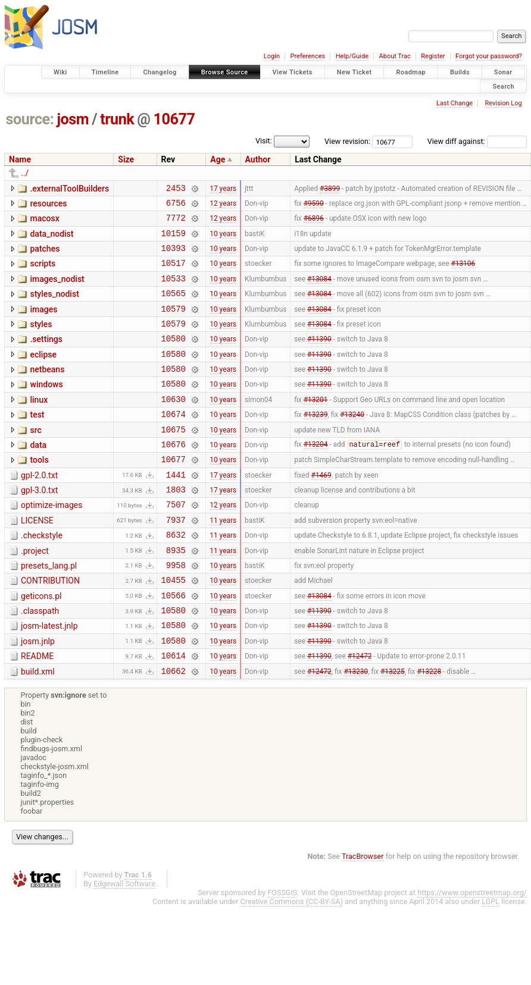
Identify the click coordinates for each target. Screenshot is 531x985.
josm (73, 119)
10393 (173, 256)
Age (217, 159)
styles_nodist (54, 306)
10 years (223, 240)
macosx (44, 222)
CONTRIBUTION (50, 627)
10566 (173, 645)
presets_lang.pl (49, 610)
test (37, 441)
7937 (176, 560)
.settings (46, 357)
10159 (173, 240)
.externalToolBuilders (69, 188)
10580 (173, 357)
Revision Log (503, 103)
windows (46, 407)
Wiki (60, 72)
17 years (223, 189)
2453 (176, 189)
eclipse (43, 374)
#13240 (352, 442)
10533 (173, 290)
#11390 (319, 358)
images (43, 323)
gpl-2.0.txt (39, 509)
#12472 (360, 712)
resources (48, 205)
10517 (173, 273)
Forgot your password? (488, 56)
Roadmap (411, 72)
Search (503, 86)
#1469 (321, 510)
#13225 (392, 729)
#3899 (330, 189)
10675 (173, 459)
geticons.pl (41, 644)
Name (20, 159)
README (37, 711)
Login (272, 56)
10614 (173, 712)
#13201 (316, 425)
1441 (176, 510)
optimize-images (51, 542)
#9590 (314, 206)
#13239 (316, 442)
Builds (460, 72)
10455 (173, 627)
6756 (176, 206)
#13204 (316, 476)
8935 (176, 594)
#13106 (463, 273)
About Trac (395, 56)
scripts (42, 272)
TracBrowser (363, 915)
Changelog (159, 72)
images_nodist (57, 289)
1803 (176, 526)
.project (35, 593)
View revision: (347, 141)
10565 (173, 307)
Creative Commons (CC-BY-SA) (291, 960)
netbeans (47, 391)
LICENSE (37, 559)
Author (258, 159)
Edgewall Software (124, 942)
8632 (176, 577)
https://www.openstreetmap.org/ (472, 951)
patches (45, 256)
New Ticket (354, 72)
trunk (117, 119)
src (35, 458)
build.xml (38, 728)
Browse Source (224, 72)
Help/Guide (352, 56)
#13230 (355, 729)
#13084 (319, 290)
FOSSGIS (282, 951)
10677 (174, 119)
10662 (173, 729)
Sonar (503, 72)
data (38, 475)
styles (41, 340)
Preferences (307, 56)
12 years (223, 206)
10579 (173, 324)
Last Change (454, 103)
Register (433, 56)
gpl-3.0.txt (39, 526)
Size (126, 159)
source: (30, 119)
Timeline (105, 72)
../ (25, 173)
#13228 (429, 729)
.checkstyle (42, 576)
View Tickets (293, 72)
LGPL (490, 960)
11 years (223, 560)
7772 (176, 222)
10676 (173, 476)
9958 (176, 611)
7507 (176, 543)
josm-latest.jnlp (49, 677)
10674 (173, 442)
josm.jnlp (38, 694)
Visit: (279, 140)
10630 (173, 425)
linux (39, 424)
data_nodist (51, 239)
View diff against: (477, 141)
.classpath (40, 661)
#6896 (314, 223)
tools (39, 492)
